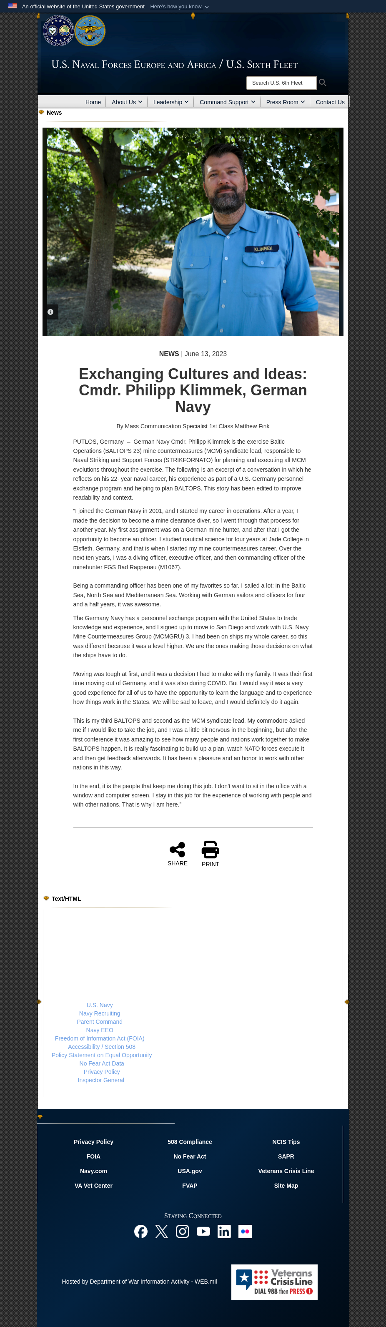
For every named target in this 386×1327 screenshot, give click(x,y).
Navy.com (93, 1171)
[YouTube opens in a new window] (203, 1230)
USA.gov (190, 1171)
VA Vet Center (94, 1185)
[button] (180, 7)
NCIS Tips (286, 1142)
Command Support (228, 102)
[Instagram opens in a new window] (182, 1230)
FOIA (93, 1156)
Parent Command (100, 1021)
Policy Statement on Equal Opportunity (102, 1055)
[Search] (281, 83)
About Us (127, 102)
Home (93, 102)
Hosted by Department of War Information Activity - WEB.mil (139, 1281)
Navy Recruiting (99, 1013)
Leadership (171, 102)
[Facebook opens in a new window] (141, 1230)
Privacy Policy (102, 1071)
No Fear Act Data (102, 1063)
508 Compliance (190, 1142)
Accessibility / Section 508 (101, 1046)
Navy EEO (99, 1030)
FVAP (189, 1185)
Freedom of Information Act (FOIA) (100, 1038)
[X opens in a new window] (161, 1230)
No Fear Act (189, 1156)
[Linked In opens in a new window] (224, 1230)
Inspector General (101, 1080)
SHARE (178, 854)
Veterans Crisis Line (286, 1171)
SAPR (286, 1156)
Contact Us (330, 102)
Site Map (286, 1185)
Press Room (285, 102)
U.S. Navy (100, 1005)
